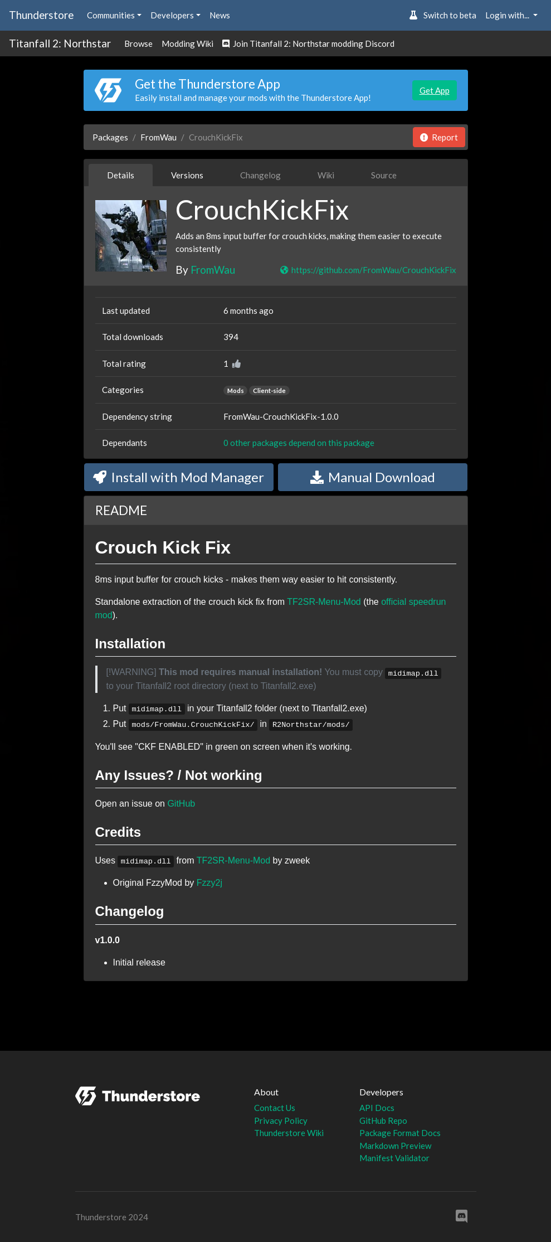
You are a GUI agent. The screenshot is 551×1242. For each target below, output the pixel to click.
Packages (110, 137)
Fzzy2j (209, 882)
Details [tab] (120, 175)
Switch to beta (442, 15)
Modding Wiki (187, 43)
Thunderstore (41, 14)
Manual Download (372, 477)
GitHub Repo (383, 1120)
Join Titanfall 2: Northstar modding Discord (308, 43)
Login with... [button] (508, 15)
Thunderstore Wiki (289, 1133)
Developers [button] (172, 15)
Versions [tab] (187, 175)
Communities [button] (111, 15)
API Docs (376, 1108)
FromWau (158, 137)
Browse (138, 43)
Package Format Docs (400, 1133)
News (219, 15)
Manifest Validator (394, 1158)
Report (439, 137)
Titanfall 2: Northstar (60, 43)
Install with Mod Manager (178, 477)
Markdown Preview (395, 1146)
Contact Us (274, 1108)
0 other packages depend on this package (298, 443)
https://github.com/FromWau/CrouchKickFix (367, 270)
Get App (435, 90)
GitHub (181, 803)
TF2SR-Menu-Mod (323, 602)
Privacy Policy (281, 1120)
